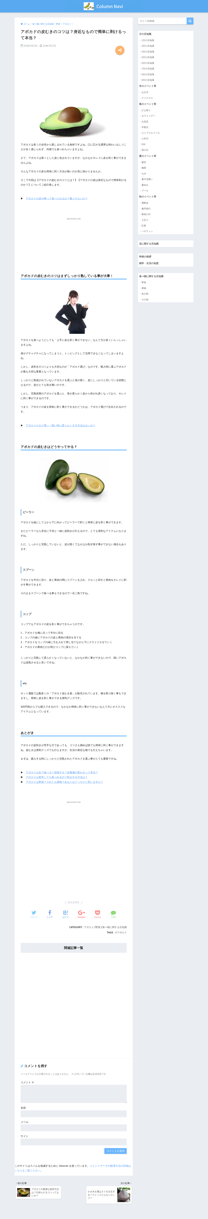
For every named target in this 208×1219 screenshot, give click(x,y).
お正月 (145, 92)
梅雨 (144, 168)
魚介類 (145, 295)
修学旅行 (146, 209)
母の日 (145, 150)
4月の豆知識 (148, 51)
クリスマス (147, 98)
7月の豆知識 (148, 68)
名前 (23, 1107)
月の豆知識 (145, 34)
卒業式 (145, 127)
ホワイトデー (148, 116)
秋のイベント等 (148, 197)
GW (143, 144)
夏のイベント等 (148, 156)
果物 (144, 289)
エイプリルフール (151, 133)
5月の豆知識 (148, 57)
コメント (27, 1082)
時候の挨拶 (145, 257)
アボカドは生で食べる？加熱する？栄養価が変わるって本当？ (62, 772)
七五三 (145, 220)
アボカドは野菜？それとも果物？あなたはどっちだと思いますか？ (64, 782)
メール (24, 1122)
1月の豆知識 (148, 40)
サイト (24, 1136)
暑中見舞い (147, 179)
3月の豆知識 (148, 46)
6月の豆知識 (148, 63)
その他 (145, 301)
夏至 (144, 163)
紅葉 (144, 226)
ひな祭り (146, 110)
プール (145, 191)
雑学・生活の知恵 (149, 264)
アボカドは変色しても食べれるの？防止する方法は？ (57, 777)
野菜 (98, 927)
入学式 (145, 139)
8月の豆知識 (148, 74)
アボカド (89, 927)
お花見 (145, 122)
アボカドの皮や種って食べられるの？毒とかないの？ (57, 198)
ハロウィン (147, 232)
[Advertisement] (74, 77)
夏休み (145, 185)
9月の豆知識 (148, 80)
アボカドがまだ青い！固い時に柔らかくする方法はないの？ (60, 425)
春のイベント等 (148, 104)
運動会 (145, 203)
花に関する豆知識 (149, 244)
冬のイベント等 (148, 86)
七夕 (144, 174)
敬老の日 (146, 215)
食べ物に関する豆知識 (114, 927)
